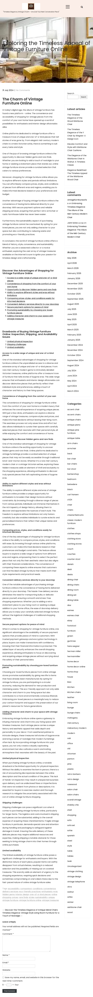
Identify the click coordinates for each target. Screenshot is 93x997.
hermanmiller (73, 656)
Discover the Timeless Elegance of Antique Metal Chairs (30, 910)
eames (70, 610)
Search (70, 93)
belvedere (72, 484)
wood (70, 912)
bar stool (71, 469)
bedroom (71, 479)
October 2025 (74, 293)
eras (55, 891)
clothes (70, 528)
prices (15, 897)
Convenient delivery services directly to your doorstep (33, 304)
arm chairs (72, 443)
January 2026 (73, 278)
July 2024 (71, 370)
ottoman (71, 753)
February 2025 (74, 334)
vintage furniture (10, 900)
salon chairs (73, 794)
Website (6, 973)
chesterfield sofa (75, 515)
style (69, 845)
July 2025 (71, 309)
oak (69, 738)
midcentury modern (76, 728)
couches (71, 554)
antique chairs (74, 419)
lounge (70, 707)
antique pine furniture (73, 432)
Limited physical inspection (20, 341)
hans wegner (73, 646)
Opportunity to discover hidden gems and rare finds (31, 289)
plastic (70, 769)
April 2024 (72, 386)
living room (72, 702)
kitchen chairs (74, 692)
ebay (69, 620)
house (70, 676)
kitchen (70, 687)
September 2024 (75, 360)
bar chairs (72, 463)
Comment (8, 934)
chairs (70, 509)
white (70, 897)
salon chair (72, 789)
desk (69, 569)
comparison (26, 888)
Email (5, 965)
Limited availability (15, 347)
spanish (71, 835)
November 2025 (75, 288)
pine (69, 763)
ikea (69, 682)
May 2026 (71, 258)
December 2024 (75, 345)
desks (70, 574)
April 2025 (72, 324)
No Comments (23, 90)
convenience (49, 888)
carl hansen (73, 494)
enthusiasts (47, 891)
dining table (72, 600)
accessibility (13, 888)
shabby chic (73, 804)
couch (70, 548)
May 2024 (72, 380)
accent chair (73, 409)
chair (69, 504)
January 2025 (73, 339)
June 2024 (72, 375)
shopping (71, 815)
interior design (22, 894)
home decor (73, 661)
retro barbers (74, 774)
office (70, 743)
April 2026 (72, 263)
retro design (73, 779)
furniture (71, 630)
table (69, 851)
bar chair (71, 458)
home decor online (76, 666)
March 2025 (73, 329)
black (70, 489)
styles (31, 897)
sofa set (71, 825)
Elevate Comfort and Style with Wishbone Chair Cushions (77, 147)
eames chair (73, 615)
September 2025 (75, 299)
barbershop (73, 474)
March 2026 (73, 268)
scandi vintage (74, 799)
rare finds (23, 897)
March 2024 (73, 391)
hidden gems (8, 894)
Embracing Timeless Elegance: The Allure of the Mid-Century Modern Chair (77, 210)
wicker (70, 902)
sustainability (41, 897)
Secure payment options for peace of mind (27, 307)
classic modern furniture (74, 522)
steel (69, 840)
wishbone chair (74, 907)
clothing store (74, 538)
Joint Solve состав (75, 222)
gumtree (71, 641)
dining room (73, 589)
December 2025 (75, 283)
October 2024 (74, 355)
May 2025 (71, 319)
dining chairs (73, 584)
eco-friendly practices (30, 891)
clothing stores (74, 543)
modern (71, 733)
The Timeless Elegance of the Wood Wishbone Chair (75, 119)
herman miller (74, 651)
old (68, 748)
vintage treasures (50, 900)
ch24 (69, 499)
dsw (69, 605)
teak (69, 861)
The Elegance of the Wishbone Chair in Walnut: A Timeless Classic (76, 160)
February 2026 (74, 273)
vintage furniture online (30, 900)
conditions (38, 888)
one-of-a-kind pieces (40, 894)
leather (70, 697)
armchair (71, 448)
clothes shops (74, 533)
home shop (72, 671)
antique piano (73, 424)
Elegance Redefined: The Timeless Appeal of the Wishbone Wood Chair (77, 175)
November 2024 (75, 350)
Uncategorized (74, 866)
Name (6, 958)
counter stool (73, 559)
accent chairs (74, 414)
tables (70, 856)
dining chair (72, 579)
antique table (73, 438)
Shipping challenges (16, 344)
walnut (70, 891)
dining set (71, 595)
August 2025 (73, 304)
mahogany (72, 717)
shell (69, 810)
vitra (69, 886)
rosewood (72, 784)
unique (51, 897)
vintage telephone (76, 881)
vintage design (74, 876)
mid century (73, 723)
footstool (71, 625)
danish (70, 564)
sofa (69, 820)
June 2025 (72, 314)
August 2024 (73, 365)
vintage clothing (75, 871)
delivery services (10, 891)
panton (70, 758)
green (70, 636)
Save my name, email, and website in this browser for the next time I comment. (30, 982)
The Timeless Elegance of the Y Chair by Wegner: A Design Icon (76, 134)
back (69, 453)
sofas (69, 830)
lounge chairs (73, 712)
